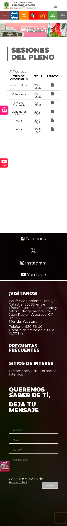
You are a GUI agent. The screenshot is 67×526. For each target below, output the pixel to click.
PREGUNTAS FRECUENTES (24, 348)
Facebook (33, 238)
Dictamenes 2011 (23, 371)
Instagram (33, 263)
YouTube (33, 274)
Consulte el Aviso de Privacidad (26, 480)
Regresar (18, 71)
